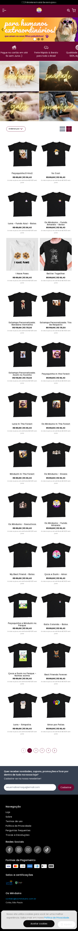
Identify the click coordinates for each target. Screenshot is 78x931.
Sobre (9, 816)
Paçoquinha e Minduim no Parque (22, 624)
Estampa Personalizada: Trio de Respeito (56, 323)
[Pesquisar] (68, 10)
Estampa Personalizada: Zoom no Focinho (22, 374)
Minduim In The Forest (22, 474)
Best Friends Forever (55, 674)
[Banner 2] (42, 39)
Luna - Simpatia (22, 724)
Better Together (56, 273)
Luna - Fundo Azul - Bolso (22, 223)
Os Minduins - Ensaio (55, 474)
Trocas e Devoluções (17, 835)
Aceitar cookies (39, 923)
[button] (4, 10)
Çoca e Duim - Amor (55, 574)
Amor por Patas (55, 724)
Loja (8, 812)
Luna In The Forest (22, 423)
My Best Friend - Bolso (22, 574)
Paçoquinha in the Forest (56, 373)
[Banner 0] (34, 39)
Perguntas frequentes (18, 830)
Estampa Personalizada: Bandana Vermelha (22, 323)
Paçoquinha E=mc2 (22, 173)
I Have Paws (22, 273)
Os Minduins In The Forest (56, 423)
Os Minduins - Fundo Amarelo (55, 524)
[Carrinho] (74, 10)
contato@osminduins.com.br (21, 898)
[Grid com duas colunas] (69, 129)
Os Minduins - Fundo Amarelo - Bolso (55, 223)
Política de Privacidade (18, 825)
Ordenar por (16, 129)
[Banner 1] (38, 39)
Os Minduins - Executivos (22, 524)
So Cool (56, 173)
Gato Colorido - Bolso (56, 624)
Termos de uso (14, 821)
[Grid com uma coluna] (62, 129)
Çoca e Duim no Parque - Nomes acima (22, 674)
